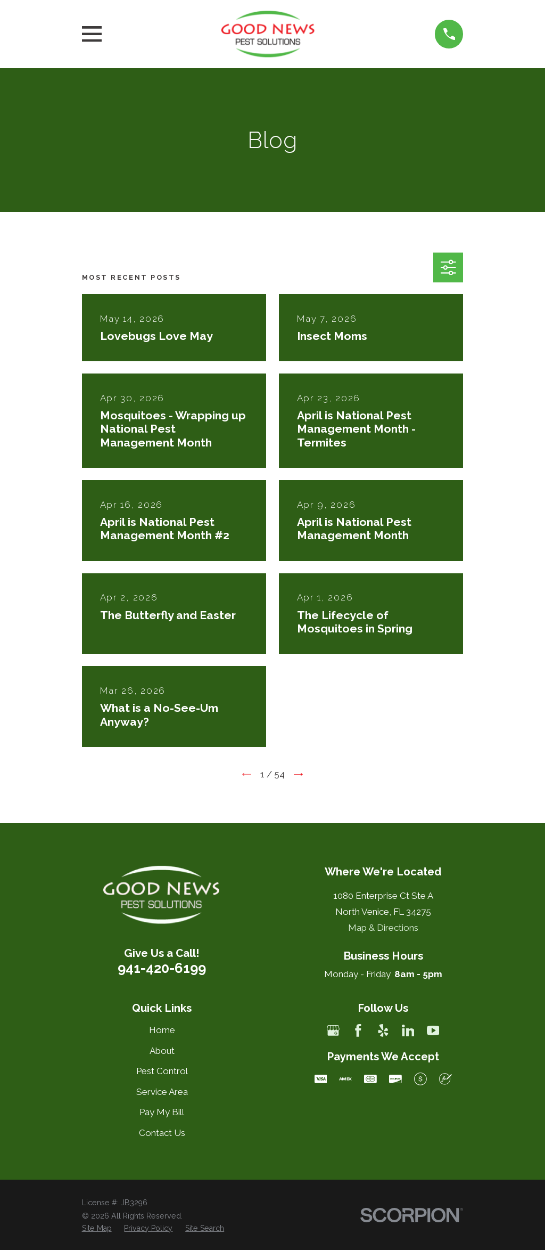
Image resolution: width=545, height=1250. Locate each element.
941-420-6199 (162, 968)
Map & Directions (383, 927)
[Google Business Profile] (333, 1030)
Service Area (162, 1091)
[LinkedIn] (408, 1030)
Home (162, 1030)
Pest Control (162, 1071)
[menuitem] (97, 1228)
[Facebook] (358, 1030)
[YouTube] (433, 1030)
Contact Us (162, 1132)
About (162, 1050)
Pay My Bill (161, 1112)
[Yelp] (383, 1030)
